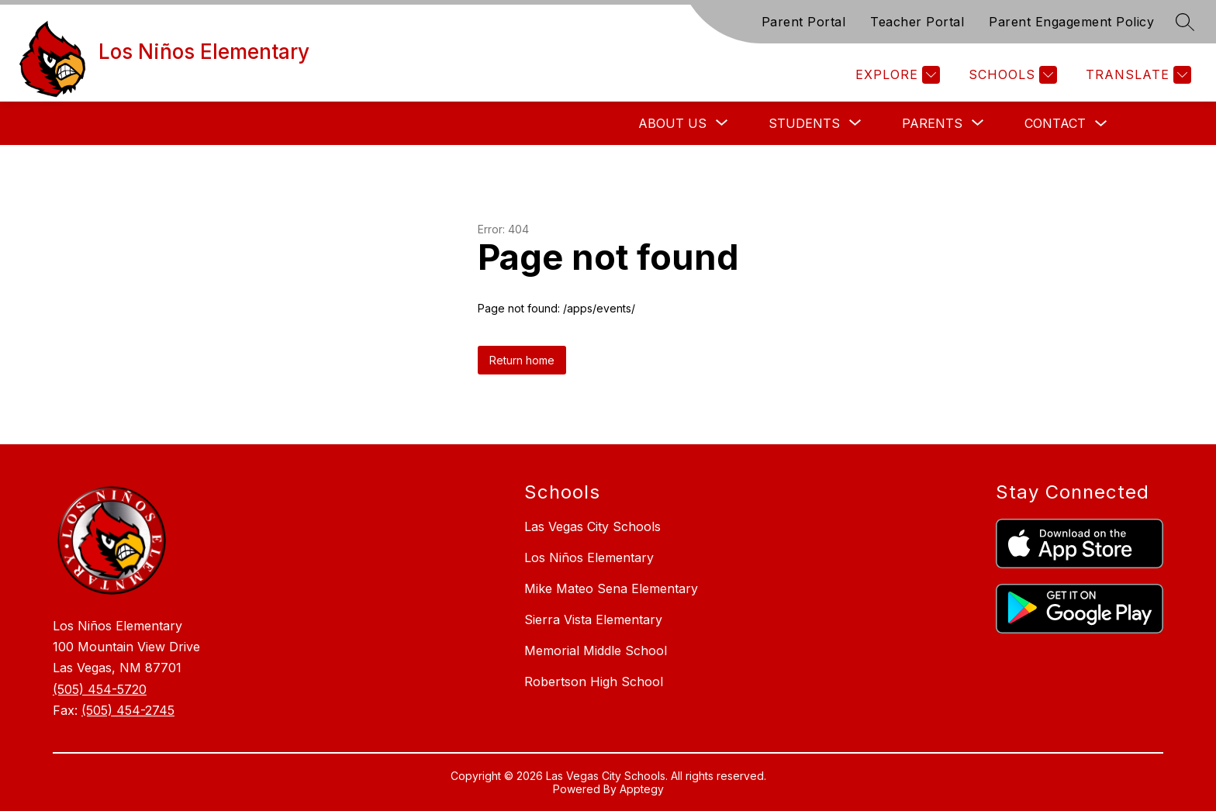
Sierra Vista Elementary (593, 619)
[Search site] (1185, 21)
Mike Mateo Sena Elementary (611, 588)
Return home (521, 360)
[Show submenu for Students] (804, 123)
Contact (1055, 123)
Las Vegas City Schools (592, 526)
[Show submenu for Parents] (932, 123)
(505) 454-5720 (100, 689)
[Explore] (896, 75)
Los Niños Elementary (589, 557)
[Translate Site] (1136, 75)
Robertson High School (593, 681)
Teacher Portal (917, 21)
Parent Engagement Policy (1071, 21)
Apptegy (642, 788)
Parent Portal (804, 21)
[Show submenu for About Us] (672, 123)
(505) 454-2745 (127, 710)
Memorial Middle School (595, 650)
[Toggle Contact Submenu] (1101, 123)
